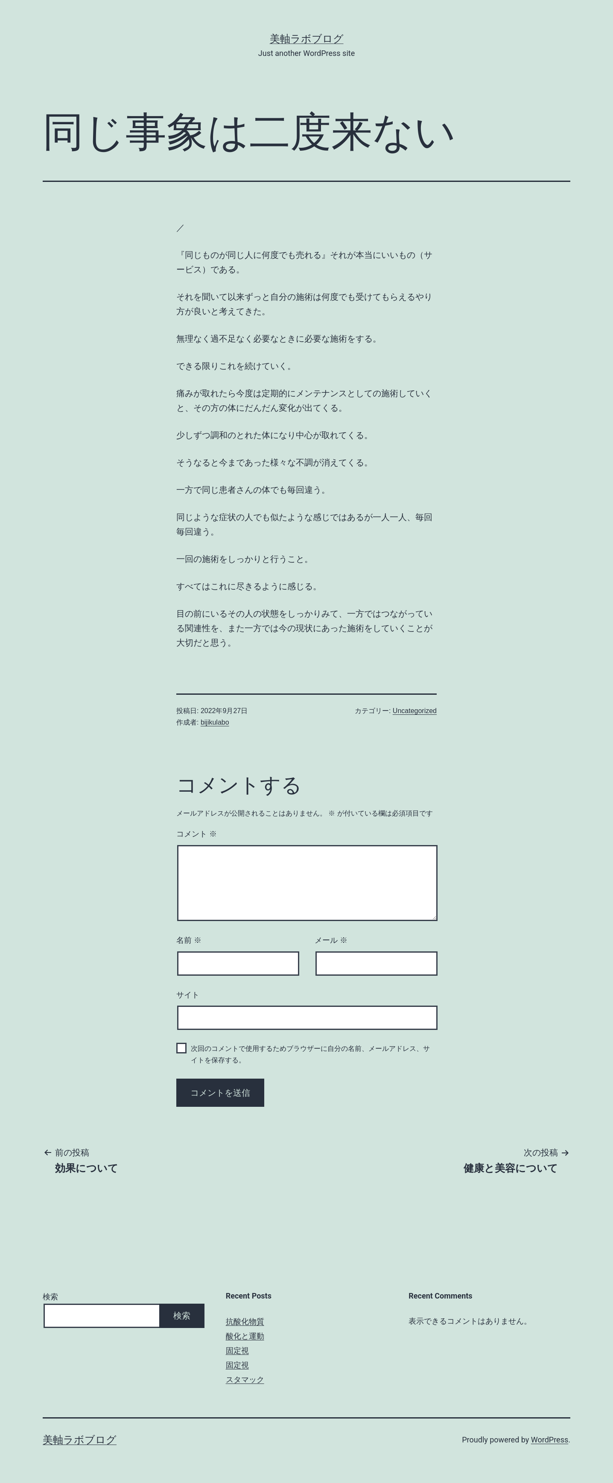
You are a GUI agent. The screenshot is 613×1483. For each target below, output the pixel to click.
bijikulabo (215, 722)
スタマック (245, 1379)
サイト (187, 995)
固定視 (237, 1350)
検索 (50, 1296)
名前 (188, 940)
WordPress (549, 1439)
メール (331, 940)
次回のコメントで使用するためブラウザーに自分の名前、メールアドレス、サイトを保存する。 (310, 1054)
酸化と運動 (245, 1335)
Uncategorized (415, 710)
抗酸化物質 (245, 1321)
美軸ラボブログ (307, 39)
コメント (196, 834)
